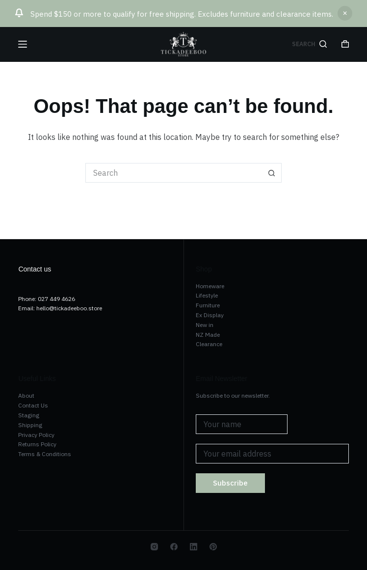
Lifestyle (207, 295)
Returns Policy (37, 444)
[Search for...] (173, 173)
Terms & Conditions (44, 454)
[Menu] (22, 44)
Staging (28, 415)
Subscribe (230, 483)
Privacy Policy (36, 434)
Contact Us (33, 405)
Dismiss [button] (345, 13)
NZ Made (208, 334)
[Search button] (272, 173)
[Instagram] (154, 546)
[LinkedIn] (193, 546)
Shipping (30, 425)
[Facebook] (174, 546)
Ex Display (210, 315)
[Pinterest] (213, 546)
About (26, 395)
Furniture (208, 305)
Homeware (210, 286)
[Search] (309, 44)
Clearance (209, 344)
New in (204, 324)
